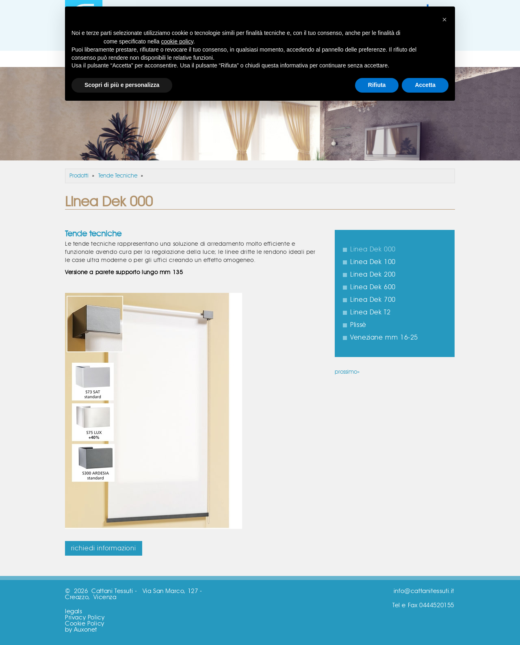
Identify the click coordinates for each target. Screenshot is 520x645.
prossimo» (347, 372)
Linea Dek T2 (370, 312)
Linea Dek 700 (373, 300)
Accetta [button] (425, 85)
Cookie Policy (84, 624)
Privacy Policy (84, 618)
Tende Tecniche (117, 176)
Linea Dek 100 (373, 262)
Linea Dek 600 (373, 287)
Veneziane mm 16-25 (384, 337)
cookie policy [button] (177, 41)
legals (73, 611)
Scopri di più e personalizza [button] (121, 85)
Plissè (358, 325)
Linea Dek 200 (373, 274)
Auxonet (85, 630)
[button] (444, 19)
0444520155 (436, 605)
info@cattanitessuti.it (424, 591)
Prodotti (79, 176)
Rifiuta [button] (377, 85)
